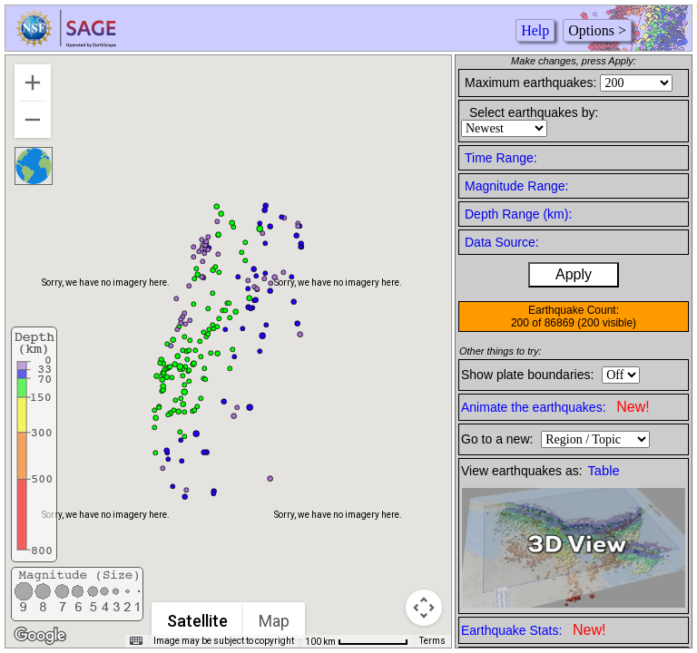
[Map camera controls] (424, 608)
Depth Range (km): (518, 214)
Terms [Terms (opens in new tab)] (432, 641)
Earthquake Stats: (533, 630)
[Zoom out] (33, 120)
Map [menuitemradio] (275, 620)
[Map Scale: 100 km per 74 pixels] (356, 641)
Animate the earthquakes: (555, 406)
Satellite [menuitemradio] (198, 620)
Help (535, 30)
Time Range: (501, 158)
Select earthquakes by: (533, 112)
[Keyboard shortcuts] (136, 641)
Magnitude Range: (516, 186)
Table (604, 470)
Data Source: (502, 242)
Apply (573, 274)
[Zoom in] (33, 82)
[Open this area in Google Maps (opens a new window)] (40, 636)
